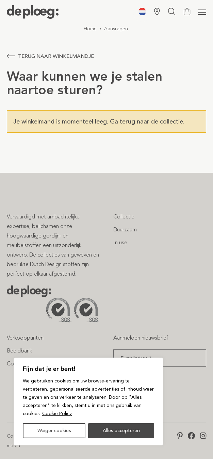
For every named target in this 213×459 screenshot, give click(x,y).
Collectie (123, 216)
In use (120, 242)
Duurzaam (125, 229)
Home (90, 29)
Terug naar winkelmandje (50, 56)
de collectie (167, 121)
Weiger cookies (54, 430)
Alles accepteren (121, 430)
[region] (88, 401)
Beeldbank (19, 350)
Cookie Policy (57, 413)
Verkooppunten (25, 337)
